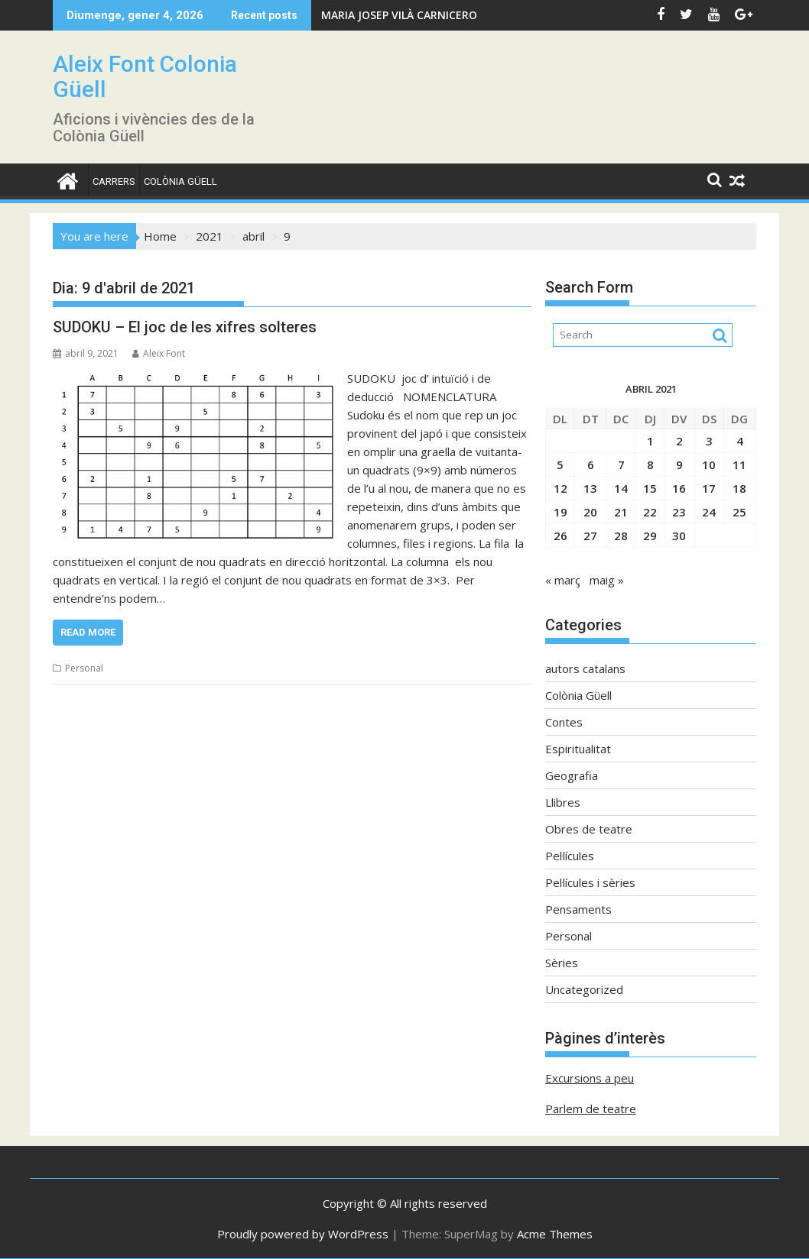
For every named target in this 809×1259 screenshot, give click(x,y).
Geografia (571, 775)
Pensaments (578, 909)
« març (562, 579)
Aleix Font (158, 353)
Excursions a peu (589, 1078)
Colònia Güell (180, 181)
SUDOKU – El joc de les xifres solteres (185, 327)
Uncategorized (584, 989)
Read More (87, 632)
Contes (564, 722)
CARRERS (114, 181)
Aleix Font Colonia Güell (145, 76)
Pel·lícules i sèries (590, 882)
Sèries (561, 962)
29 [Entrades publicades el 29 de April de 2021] (650, 535)
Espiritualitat (578, 748)
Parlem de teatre (590, 1108)
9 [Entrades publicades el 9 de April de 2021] (679, 464)
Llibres (562, 802)
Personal (84, 668)
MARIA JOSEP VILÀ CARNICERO (399, 15)
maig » (607, 579)
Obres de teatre (588, 829)
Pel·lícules (569, 855)
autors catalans (585, 668)
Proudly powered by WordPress (302, 1233)
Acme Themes (555, 1233)
